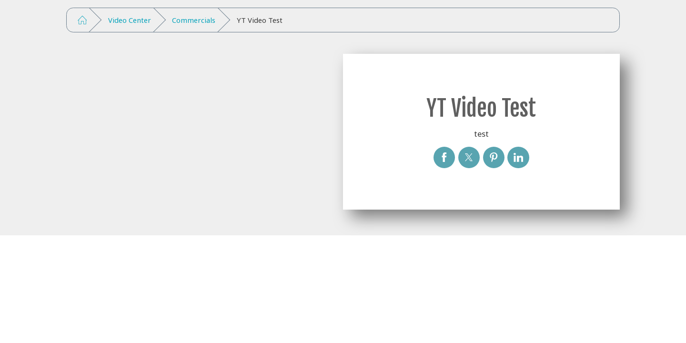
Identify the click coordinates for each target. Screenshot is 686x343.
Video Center (129, 20)
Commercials (193, 20)
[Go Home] (82, 20)
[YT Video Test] (444, 157)
